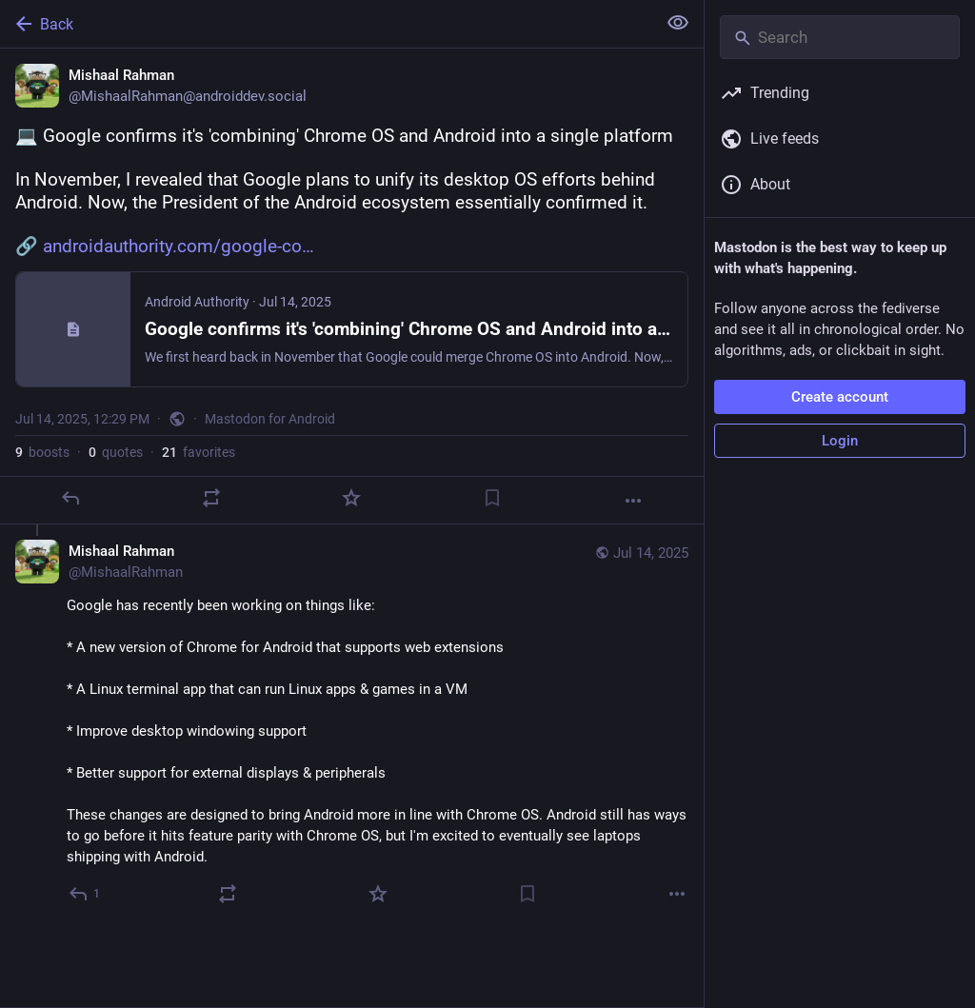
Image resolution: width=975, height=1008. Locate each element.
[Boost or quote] (211, 497)
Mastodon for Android (270, 418)
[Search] (840, 37)
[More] (633, 500)
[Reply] (70, 497)
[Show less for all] (678, 23)
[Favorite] (351, 497)
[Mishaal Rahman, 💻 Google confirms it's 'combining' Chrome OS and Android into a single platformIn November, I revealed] (352, 286)
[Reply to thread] (85, 893)
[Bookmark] (492, 497)
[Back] (326, 24)
